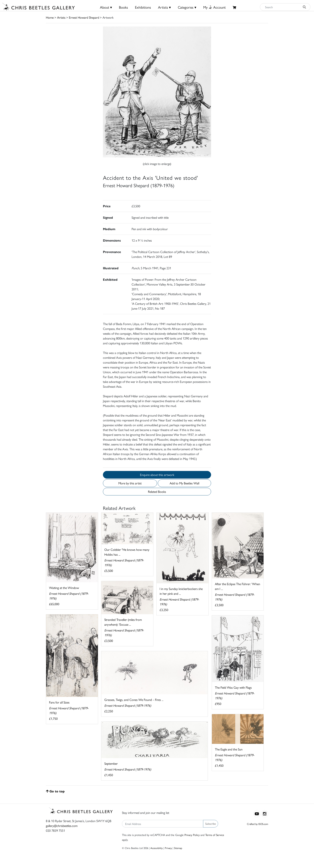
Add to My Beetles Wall (184, 483)
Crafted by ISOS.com (257, 824)
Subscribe (210, 823)
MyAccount (214, 7)
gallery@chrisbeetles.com (61, 825)
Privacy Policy (192, 835)
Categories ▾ (187, 7)
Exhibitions (143, 7)
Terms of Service (214, 835)
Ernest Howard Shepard (84, 17)
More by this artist (130, 483)
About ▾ (106, 7)
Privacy (168, 848)
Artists (61, 17)
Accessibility (156, 848)
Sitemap (178, 848)
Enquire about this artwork (157, 474)
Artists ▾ (164, 7)
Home (50, 17)
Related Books (157, 491)
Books (123, 7)
